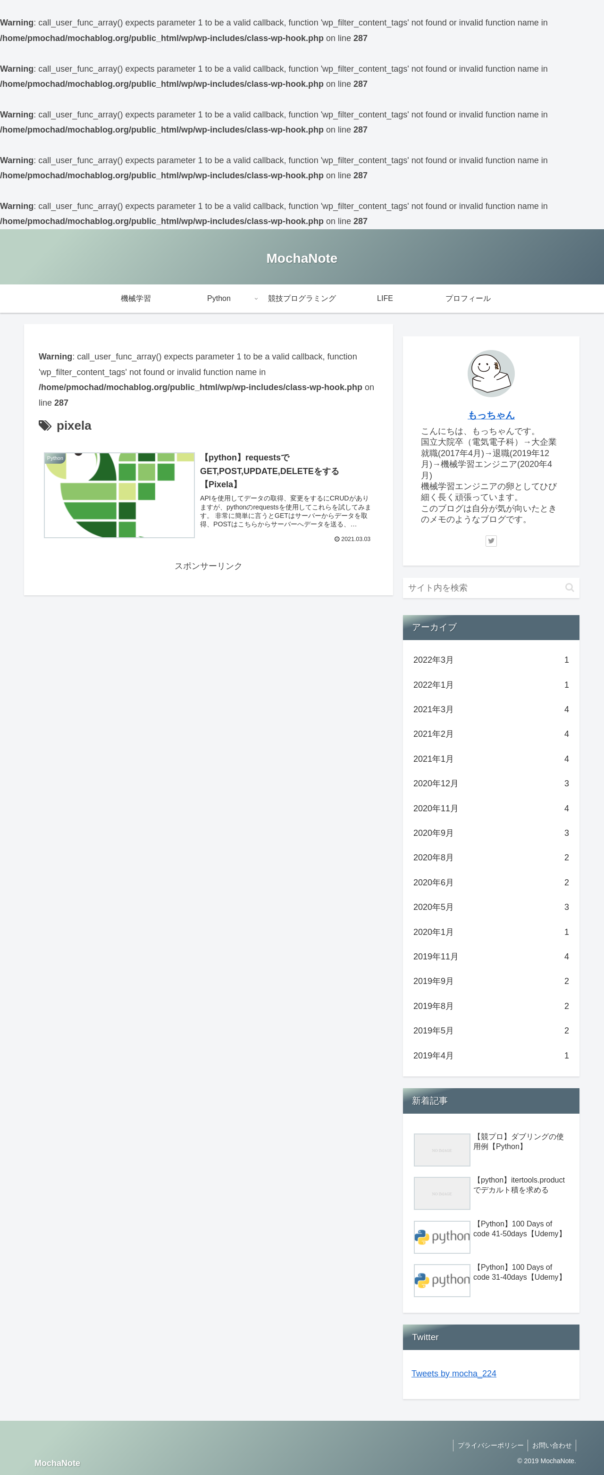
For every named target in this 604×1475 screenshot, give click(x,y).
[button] (570, 587)
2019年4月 (491, 1055)
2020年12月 (491, 783)
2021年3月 (491, 709)
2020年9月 (491, 833)
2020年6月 (491, 882)
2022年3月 (491, 659)
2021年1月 (491, 759)
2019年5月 (491, 1030)
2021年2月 (491, 734)
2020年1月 (491, 932)
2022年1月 (491, 684)
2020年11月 (491, 808)
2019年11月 (491, 956)
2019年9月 (491, 981)
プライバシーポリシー (488, 1445)
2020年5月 (491, 907)
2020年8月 (491, 857)
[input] (491, 588)
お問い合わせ (551, 1445)
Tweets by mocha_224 (453, 1373)
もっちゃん (491, 415)
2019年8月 (491, 1006)
